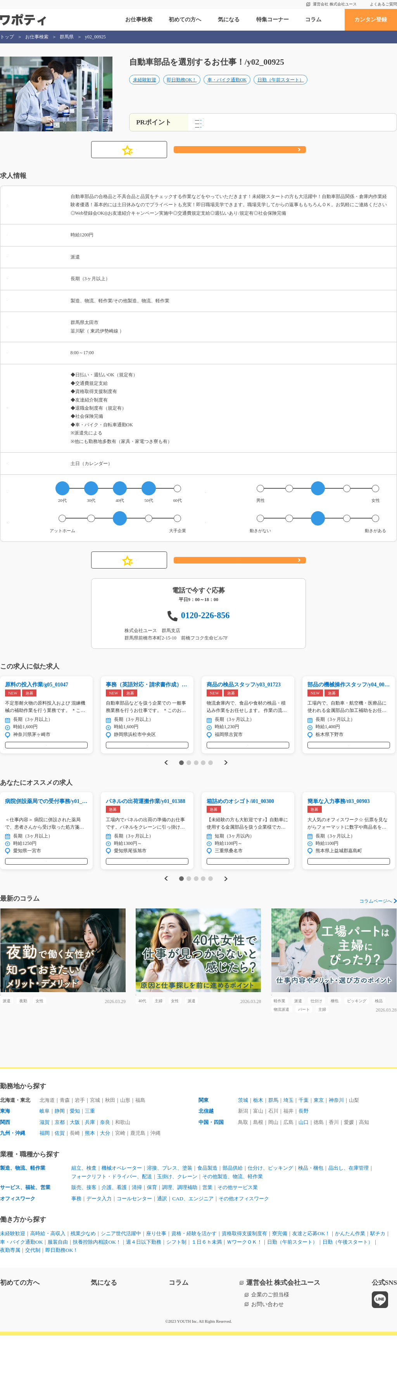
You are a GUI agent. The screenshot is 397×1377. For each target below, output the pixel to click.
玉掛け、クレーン (234, 1217)
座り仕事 (168, 1275)
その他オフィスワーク (256, 1240)
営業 (217, 1229)
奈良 (110, 1163)
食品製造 (218, 1209)
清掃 (141, 1229)
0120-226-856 (205, 622)
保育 (158, 1229)
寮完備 (301, 1275)
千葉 (308, 1140)
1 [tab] (181, 778)
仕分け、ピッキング (285, 1209)
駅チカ (46, 1283)
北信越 (206, 1152)
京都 (61, 1163)
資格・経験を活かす (209, 1275)
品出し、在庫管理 (93, 1217)
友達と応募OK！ (335, 1275)
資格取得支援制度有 (263, 1275)
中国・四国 (212, 1163)
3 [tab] (196, 778)
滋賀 (45, 1163)
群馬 (276, 1140)
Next (226, 778)
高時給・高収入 (52, 1275)
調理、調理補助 (188, 1229)
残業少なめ (89, 1275)
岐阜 (45, 1152)
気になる (229, 19)
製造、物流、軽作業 (24, 1209)
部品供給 (245, 1209)
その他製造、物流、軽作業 (293, 1217)
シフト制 (248, 1283)
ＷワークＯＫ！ (322, 1283)
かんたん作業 (16, 1283)
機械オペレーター (125, 1209)
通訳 (169, 1240)
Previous (165, 778)
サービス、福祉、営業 (27, 1229)
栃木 (259, 1140)
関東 (203, 1140)
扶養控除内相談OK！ (163, 1283)
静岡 (61, 1152)
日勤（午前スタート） (280, 88)
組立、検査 (84, 1209)
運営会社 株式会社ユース (335, 4)
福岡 (45, 1174)
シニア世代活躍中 (130, 1275)
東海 (5, 1152)
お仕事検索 (138, 19)
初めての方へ (185, 19)
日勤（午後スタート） (87, 1292)
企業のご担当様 (270, 1336)
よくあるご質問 (383, 4)
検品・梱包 (329, 1209)
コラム (313, 19)
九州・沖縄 (13, 1174)
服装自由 (122, 1283)
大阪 (77, 1163)
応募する (240, 157)
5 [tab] (210, 778)
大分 (110, 1174)
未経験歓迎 (144, 88)
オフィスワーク (19, 1240)
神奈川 (344, 1140)
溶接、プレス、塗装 (177, 1209)
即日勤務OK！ (182, 88)
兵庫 (93, 1163)
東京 (324, 1140)
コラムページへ (375, 925)
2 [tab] (188, 778)
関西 (5, 1163)
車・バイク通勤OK (227, 88)
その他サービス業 (250, 1229)
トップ (7, 37)
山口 (308, 1163)
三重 (93, 1152)
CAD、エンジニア (202, 1240)
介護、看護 (117, 1229)
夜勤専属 (130, 1292)
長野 (308, 1152)
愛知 (77, 1152)
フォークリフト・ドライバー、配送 (163, 1217)
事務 (76, 1240)
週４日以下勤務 (213, 1283)
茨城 (243, 1140)
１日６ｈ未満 (281, 1283)
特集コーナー (272, 19)
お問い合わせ (267, 1346)
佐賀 (61, 1174)
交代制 (155, 1292)
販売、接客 (84, 1229)
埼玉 (292, 1140)
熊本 (93, 1174)
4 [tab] (203, 778)
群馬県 (67, 37)
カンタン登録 (370, 19)
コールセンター (139, 1240)
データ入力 (101, 1240)
